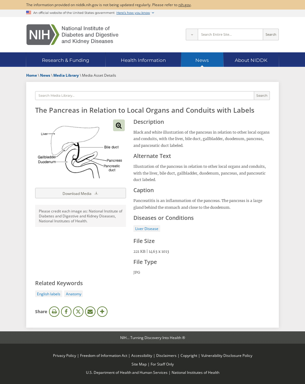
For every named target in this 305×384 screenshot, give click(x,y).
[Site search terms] (230, 34)
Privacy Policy (64, 355)
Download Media (81, 193)
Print (54, 311)
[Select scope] (191, 34)
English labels (48, 293)
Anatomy (73, 293)
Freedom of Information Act (103, 355)
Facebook (66, 311)
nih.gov (184, 4)
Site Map (139, 364)
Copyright (189, 355)
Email (90, 311)
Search (271, 34)
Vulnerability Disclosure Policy (226, 355)
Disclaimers (166, 355)
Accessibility (141, 355)
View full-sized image (119, 125)
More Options (102, 311)
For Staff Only (162, 364)
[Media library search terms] (144, 95)
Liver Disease (146, 228)
